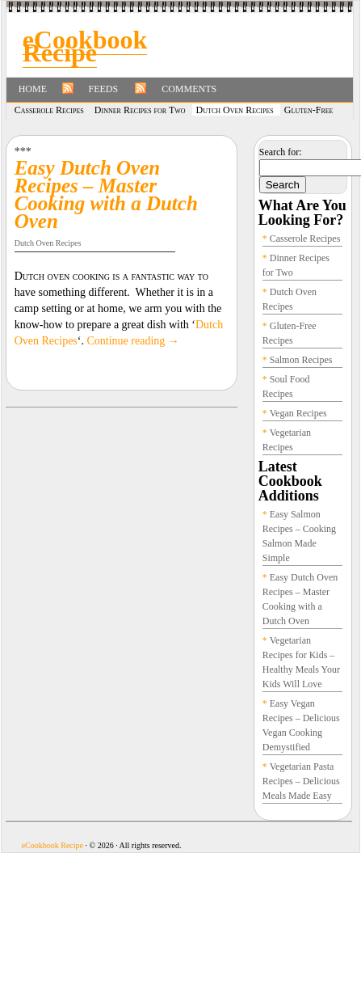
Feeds (104, 89)
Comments (189, 89)
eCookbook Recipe (85, 46)
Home (33, 89)
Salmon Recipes (301, 359)
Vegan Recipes (298, 413)
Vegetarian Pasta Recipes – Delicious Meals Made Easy (301, 781)
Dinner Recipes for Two (140, 110)
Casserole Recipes (49, 110)
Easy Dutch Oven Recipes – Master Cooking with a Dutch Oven (106, 194)
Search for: (280, 152)
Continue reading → (132, 341)
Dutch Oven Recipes (235, 110)
